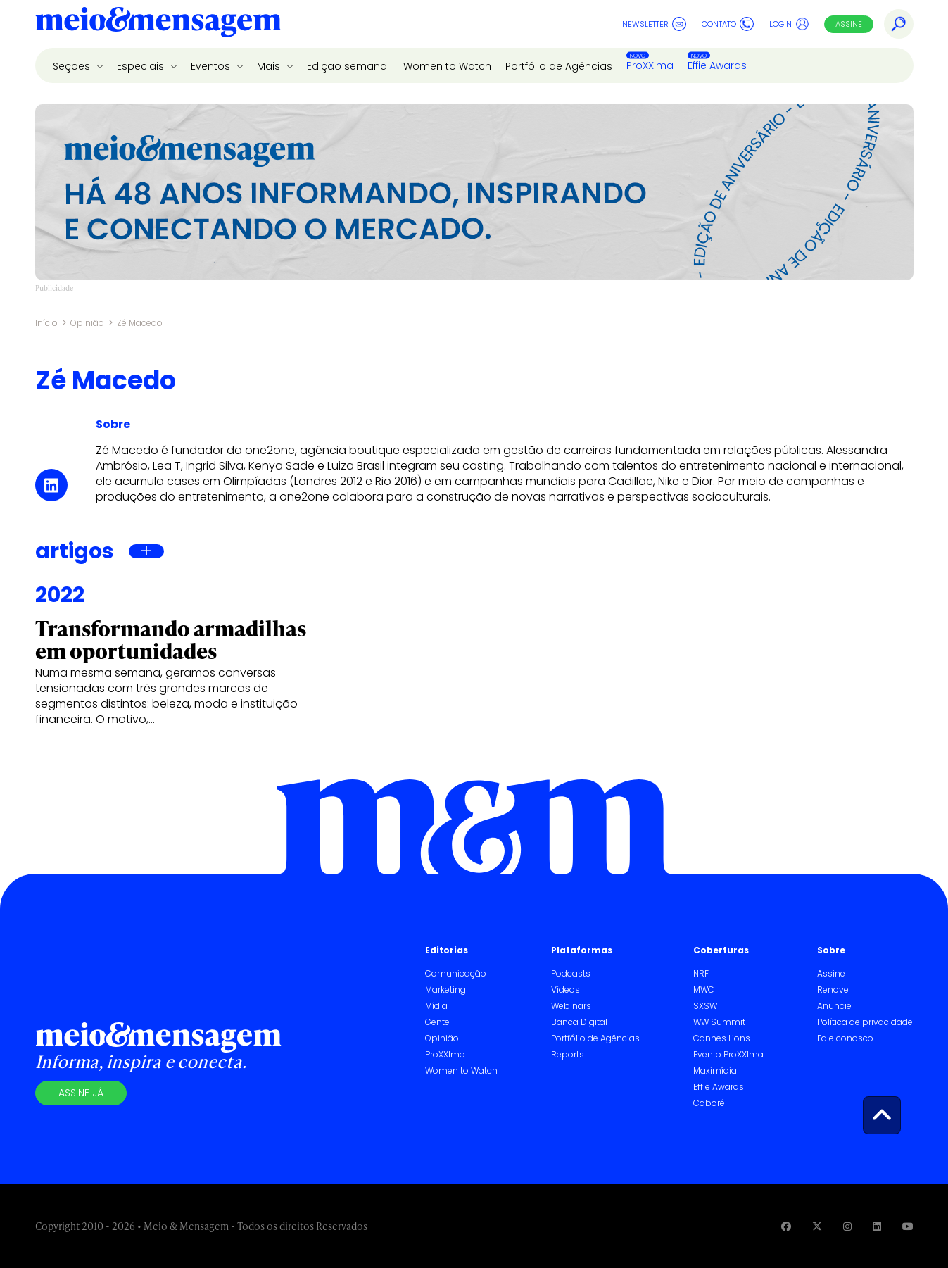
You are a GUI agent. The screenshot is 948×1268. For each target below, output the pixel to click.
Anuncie (834, 1006)
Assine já (80, 1093)
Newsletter (654, 24)
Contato (728, 24)
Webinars (571, 1006)
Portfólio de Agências (558, 66)
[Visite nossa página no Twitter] (817, 1226)
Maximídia (715, 1070)
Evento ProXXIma (728, 1054)
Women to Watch (447, 66)
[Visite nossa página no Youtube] (908, 1226)
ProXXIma (650, 65)
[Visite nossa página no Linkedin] (877, 1226)
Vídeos (565, 990)
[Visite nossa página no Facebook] (786, 1226)
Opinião (87, 323)
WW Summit (719, 1022)
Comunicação (455, 973)
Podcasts (570, 973)
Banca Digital (579, 1022)
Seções (73, 66)
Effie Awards (717, 65)
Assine (848, 24)
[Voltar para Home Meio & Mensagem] (158, 24)
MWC (703, 990)
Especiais (142, 66)
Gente (437, 1022)
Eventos (212, 66)
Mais (270, 66)
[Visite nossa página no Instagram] (847, 1226)
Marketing (445, 990)
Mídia (436, 1006)
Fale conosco (845, 1038)
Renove (833, 990)
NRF (701, 973)
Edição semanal (348, 66)
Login (789, 24)
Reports (567, 1054)
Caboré (709, 1103)
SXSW (705, 1006)
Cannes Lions (721, 1038)
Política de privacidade (865, 1022)
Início (46, 323)
